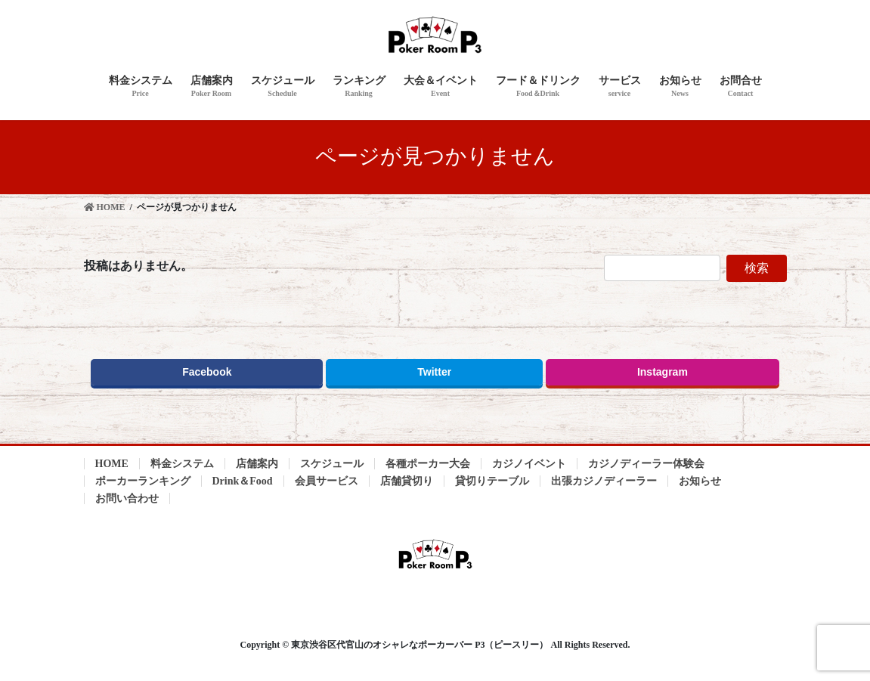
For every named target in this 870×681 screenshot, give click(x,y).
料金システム (182, 463)
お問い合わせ (127, 498)
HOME (111, 463)
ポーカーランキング (142, 481)
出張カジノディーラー (604, 481)
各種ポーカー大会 (427, 463)
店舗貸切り (406, 481)
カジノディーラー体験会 (646, 463)
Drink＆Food (242, 481)
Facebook (206, 373)
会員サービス (326, 481)
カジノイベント (529, 463)
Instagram (662, 373)
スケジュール (332, 463)
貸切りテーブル (492, 481)
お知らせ (700, 481)
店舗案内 (257, 463)
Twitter (434, 373)
